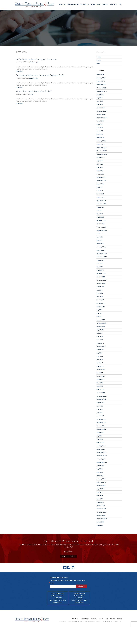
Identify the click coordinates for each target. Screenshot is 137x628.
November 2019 (102, 253)
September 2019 (102, 257)
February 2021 (101, 220)
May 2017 (100, 313)
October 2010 (101, 459)
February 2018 (101, 303)
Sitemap (96, 621)
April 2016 (100, 339)
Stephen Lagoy (34, 62)
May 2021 (100, 214)
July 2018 (99, 290)
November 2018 (102, 280)
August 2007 (100, 525)
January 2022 (101, 197)
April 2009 (100, 499)
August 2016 (100, 330)
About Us (62, 4)
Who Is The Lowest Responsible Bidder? (33, 91)
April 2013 (100, 386)
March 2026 (100, 74)
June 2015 (100, 356)
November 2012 (102, 396)
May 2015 (100, 359)
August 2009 (100, 489)
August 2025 (100, 94)
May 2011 (100, 439)
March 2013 (100, 389)
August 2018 (100, 286)
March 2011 (100, 442)
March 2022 (100, 194)
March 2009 (100, 502)
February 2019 (101, 273)
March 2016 (100, 343)
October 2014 (101, 369)
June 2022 (100, 190)
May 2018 (100, 296)
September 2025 (102, 91)
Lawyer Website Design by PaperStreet (112, 621)
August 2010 (100, 465)
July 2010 (99, 469)
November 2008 (102, 512)
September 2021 (102, 204)
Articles (99, 57)
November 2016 (102, 323)
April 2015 (100, 363)
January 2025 (101, 107)
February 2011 (101, 446)
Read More (19, 71)
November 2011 (102, 422)
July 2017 (99, 310)
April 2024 (100, 134)
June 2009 (100, 492)
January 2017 (101, 320)
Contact (113, 4)
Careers (105, 4)
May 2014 (100, 373)
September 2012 (102, 399)
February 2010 (101, 479)
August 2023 (100, 157)
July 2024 (99, 124)
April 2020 (100, 240)
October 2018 (101, 283)
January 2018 (101, 306)
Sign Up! (81, 586)
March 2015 (100, 366)
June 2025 (100, 101)
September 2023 (102, 154)
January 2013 (101, 392)
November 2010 (102, 455)
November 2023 (102, 151)
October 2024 (101, 114)
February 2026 (101, 78)
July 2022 (99, 187)
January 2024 (101, 144)
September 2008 (102, 518)
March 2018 (100, 300)
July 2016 (99, 333)
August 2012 (100, 402)
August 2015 (100, 349)
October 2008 (101, 515)
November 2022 (102, 180)
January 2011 (101, 449)
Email (52, 583)
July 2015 (99, 353)
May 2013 (100, 383)
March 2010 (100, 475)
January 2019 (101, 277)
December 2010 (101, 452)
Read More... (68, 551)
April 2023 (100, 170)
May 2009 (100, 495)
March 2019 (100, 270)
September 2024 (102, 117)
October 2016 (101, 326)
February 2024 (101, 141)
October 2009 (101, 485)
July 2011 (99, 436)
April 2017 (100, 316)
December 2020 (101, 227)
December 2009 (101, 482)
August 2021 (100, 207)
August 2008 (100, 522)
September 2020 (102, 230)
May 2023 (100, 167)
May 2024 (100, 131)
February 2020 (101, 247)
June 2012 (100, 406)
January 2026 (101, 81)
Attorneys (85, 4)
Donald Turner (33, 78)
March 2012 (100, 416)
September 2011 (102, 429)
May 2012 (100, 409)
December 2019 (101, 250)
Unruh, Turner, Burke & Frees (34, 4)
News (93, 4)
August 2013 (100, 379)
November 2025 (102, 88)
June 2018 (100, 293)
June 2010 (100, 472)
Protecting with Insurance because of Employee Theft (40, 75)
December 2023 (101, 147)
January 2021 (101, 223)
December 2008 (101, 508)
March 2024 (100, 137)
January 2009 (101, 505)
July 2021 (99, 210)
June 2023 (100, 164)
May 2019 (100, 267)
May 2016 (100, 336)
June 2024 (100, 127)
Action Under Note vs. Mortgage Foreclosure (36, 59)
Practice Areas (73, 4)
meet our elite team (68, 556)
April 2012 (100, 412)
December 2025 (101, 84)
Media (98, 60)
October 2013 (101, 376)
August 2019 (100, 260)
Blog (98, 4)
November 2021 (102, 200)
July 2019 (99, 263)
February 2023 (101, 177)
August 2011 (100, 432)
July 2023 (99, 161)
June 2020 (100, 237)
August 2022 (100, 184)
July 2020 (99, 233)
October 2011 (101, 426)
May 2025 (100, 104)
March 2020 (100, 243)
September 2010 (102, 462)
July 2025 (99, 98)
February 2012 (101, 419)
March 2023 (100, 174)
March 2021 (100, 217)
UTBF (31, 94)
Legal (100, 621)
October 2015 (101, 346)
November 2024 (102, 111)
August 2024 (100, 121)
